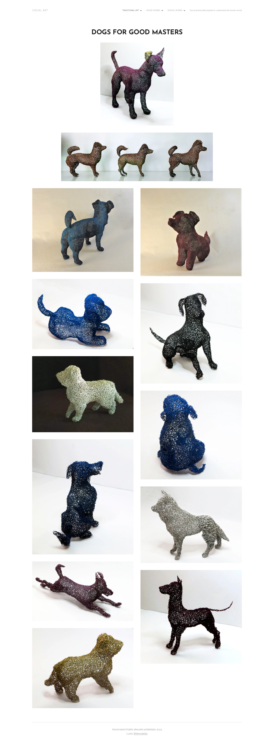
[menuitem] (221, 10)
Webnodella (140, 733)
